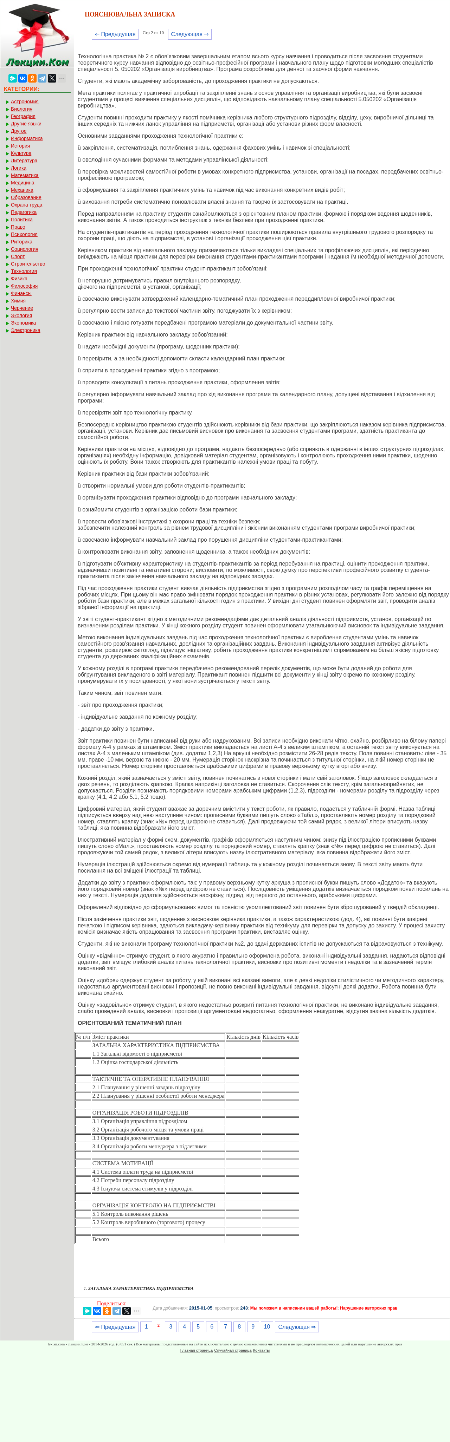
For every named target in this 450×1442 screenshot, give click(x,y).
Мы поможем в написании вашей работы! (294, 1308)
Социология (24, 249)
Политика (22, 219)
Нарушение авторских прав (368, 1308)
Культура (21, 153)
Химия (18, 301)
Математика (25, 175)
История (20, 146)
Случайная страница (232, 1350)
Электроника (25, 330)
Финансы (21, 293)
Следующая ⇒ (190, 34)
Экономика (23, 323)
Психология (24, 234)
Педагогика (24, 212)
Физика (19, 278)
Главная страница (196, 1350)
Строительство (28, 264)
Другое (18, 131)
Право (18, 227)
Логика (18, 168)
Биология (21, 109)
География (23, 116)
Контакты (261, 1350)
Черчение (22, 308)
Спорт (18, 256)
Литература (24, 160)
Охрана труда (26, 205)
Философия (24, 286)
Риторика (21, 241)
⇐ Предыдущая (115, 34)
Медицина (22, 182)
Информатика (27, 138)
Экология (21, 315)
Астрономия (25, 101)
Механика (22, 190)
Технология (24, 271)
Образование (26, 197)
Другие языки (26, 123)
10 (267, 1327)
